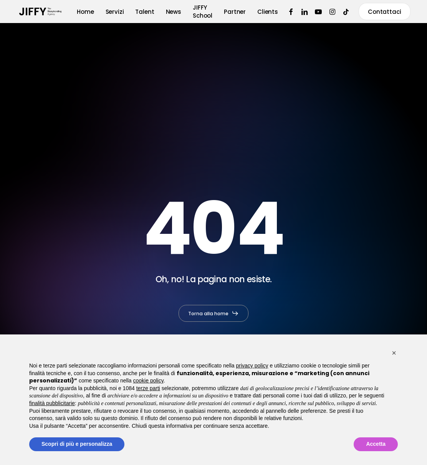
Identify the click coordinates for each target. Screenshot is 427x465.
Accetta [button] (376, 444)
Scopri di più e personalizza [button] (76, 444)
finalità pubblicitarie (52, 403)
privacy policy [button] (252, 365)
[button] (213, 313)
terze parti (148, 388)
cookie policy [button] (148, 380)
